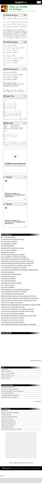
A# (15, 78)
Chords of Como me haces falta (9, 416)
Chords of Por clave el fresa (8, 421)
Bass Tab (9, 123)
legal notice (18, 468)
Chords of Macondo (6, 414)
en (30, 468)
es (27, 468)
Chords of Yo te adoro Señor (8, 425)
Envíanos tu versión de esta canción (15, 160)
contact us (37, 468)
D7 (15, 51)
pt (32, 468)
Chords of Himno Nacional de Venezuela (11, 429)
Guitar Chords (4, 369)
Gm (14, 17)
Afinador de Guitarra (6, 371)
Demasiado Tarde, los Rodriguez (9, 397)
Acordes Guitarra (5, 378)
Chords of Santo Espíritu (7, 427)
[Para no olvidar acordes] (15, 462)
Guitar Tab (10, 96)
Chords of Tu (4, 410)
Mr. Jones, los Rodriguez (7, 393)
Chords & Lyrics (12, 15)
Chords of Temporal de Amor (8, 423)
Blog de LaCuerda (7, 374)
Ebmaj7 (18, 38)
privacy (24, 468)
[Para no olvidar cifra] (27, 462)
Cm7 (7, 89)
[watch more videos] (36, 360)
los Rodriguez (15, 9)
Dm (21, 29)
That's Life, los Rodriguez (7, 387)
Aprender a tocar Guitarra (7, 376)
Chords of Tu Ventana (6, 419)
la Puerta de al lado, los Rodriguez (10, 389)
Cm (7, 29)
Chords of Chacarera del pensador (10, 412)
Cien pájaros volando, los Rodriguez (10, 395)
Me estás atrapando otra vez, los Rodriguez (12, 391)
